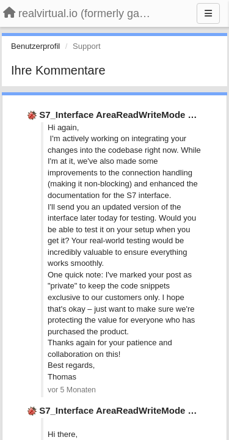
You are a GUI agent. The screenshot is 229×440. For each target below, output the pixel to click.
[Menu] (208, 13)
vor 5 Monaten (72, 390)
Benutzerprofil (35, 46)
